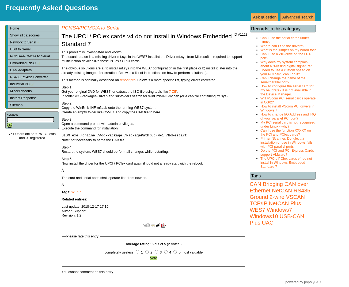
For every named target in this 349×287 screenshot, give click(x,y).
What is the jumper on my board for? (288, 50)
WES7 (257, 210)
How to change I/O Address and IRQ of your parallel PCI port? (288, 116)
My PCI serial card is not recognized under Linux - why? (287, 124)
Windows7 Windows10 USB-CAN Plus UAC (277, 216)
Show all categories (25, 35)
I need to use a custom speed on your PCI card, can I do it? (285, 72)
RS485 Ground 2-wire (280, 193)
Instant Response (23, 98)
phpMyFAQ (312, 282)
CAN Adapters (21, 70)
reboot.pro (127, 80)
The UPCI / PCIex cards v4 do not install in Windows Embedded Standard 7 (286, 162)
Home (14, 28)
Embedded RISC (25, 63)
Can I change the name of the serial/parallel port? (283, 80)
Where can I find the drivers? (282, 46)
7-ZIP (173, 92)
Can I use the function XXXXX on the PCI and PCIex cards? (285, 132)
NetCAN (282, 190)
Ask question (264, 17)
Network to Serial (25, 42)
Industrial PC (21, 84)
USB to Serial (20, 49)
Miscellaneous (21, 91)
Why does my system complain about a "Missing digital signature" (286, 64)
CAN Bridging (266, 184)
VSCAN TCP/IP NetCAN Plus (277, 200)
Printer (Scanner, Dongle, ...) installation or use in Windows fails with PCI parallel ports (286, 142)
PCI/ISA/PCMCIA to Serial (30, 56)
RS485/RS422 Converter (29, 77)
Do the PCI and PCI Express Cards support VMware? (287, 152)
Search (12, 115)
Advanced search (297, 17)
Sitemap (16, 105)
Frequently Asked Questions (51, 8)
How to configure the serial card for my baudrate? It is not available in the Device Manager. (286, 90)
